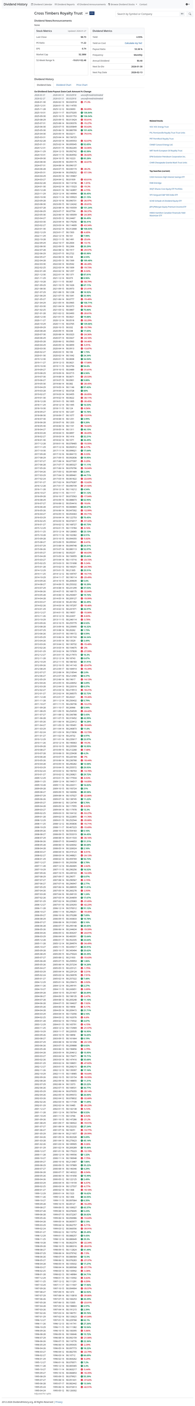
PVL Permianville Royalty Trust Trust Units (167, 132)
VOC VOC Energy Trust (159, 127)
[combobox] (151, 14)
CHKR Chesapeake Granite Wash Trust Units (168, 162)
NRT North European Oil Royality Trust (166, 150)
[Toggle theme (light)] (187, 4)
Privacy (58, 1401)
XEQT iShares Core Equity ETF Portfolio (166, 189)
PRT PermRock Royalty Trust (162, 138)
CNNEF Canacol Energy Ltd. (161, 144)
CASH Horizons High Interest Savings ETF (167, 177)
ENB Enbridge (155, 183)
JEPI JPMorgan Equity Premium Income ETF (168, 207)
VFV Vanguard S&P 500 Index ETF (164, 195)
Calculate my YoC (133, 43)
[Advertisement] (16, 65)
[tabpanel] (89, 742)
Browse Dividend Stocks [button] (121, 4)
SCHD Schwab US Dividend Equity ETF (166, 201)
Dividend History (15, 4)
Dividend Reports (65, 4)
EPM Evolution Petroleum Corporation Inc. (168, 156)
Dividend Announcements (91, 4)
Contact (143, 4)
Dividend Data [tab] (44, 84)
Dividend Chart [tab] (63, 84)
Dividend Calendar (41, 4)
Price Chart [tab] (81, 84)
